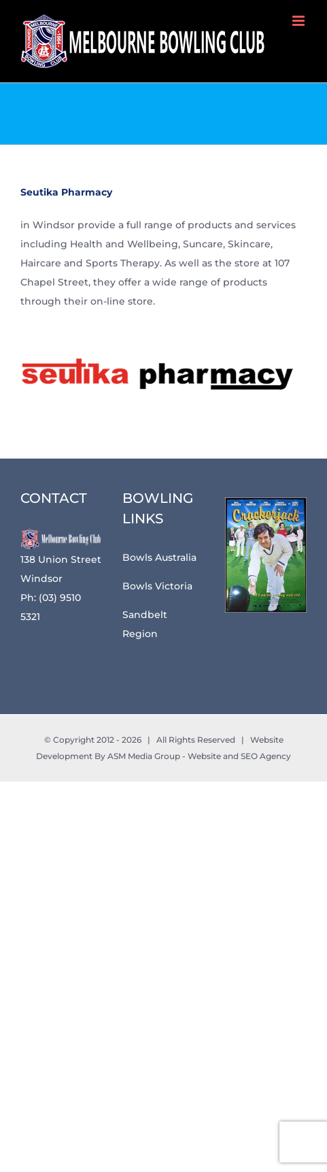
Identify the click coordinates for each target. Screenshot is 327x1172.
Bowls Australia (159, 557)
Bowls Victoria (157, 586)
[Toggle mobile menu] (299, 21)
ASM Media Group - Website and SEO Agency (199, 756)
